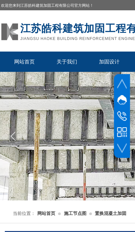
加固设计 (109, 61)
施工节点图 (75, 213)
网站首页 (24, 61)
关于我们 (67, 61)
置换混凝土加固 (110, 213)
